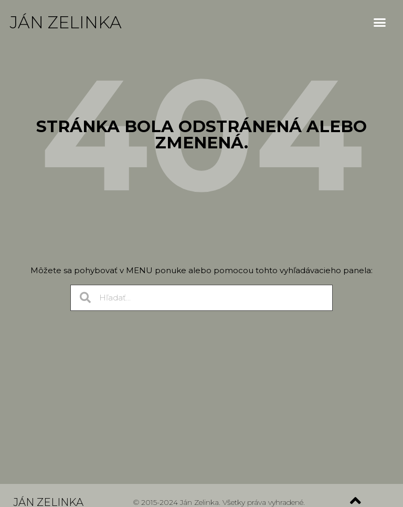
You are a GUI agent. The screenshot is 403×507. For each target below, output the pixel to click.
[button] (380, 23)
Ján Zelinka (66, 22)
